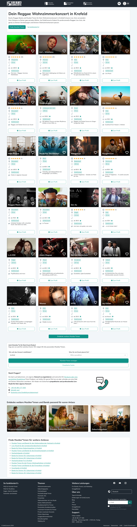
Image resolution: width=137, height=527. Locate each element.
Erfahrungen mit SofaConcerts (81, 498)
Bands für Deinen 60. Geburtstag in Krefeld (26, 458)
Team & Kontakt (76, 495)
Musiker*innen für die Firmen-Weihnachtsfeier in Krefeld (31, 463)
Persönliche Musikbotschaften (46, 507)
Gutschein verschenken (10, 493)
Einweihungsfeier (43, 519)
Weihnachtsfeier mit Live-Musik (47, 500)
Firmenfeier (41, 498)
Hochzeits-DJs (42, 496)
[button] (126, 3)
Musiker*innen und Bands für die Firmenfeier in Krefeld (30, 466)
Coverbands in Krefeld (19, 468)
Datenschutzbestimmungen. (118, 509)
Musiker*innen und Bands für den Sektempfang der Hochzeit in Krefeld (36, 443)
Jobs (73, 502)
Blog (73, 500)
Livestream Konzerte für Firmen (47, 509)
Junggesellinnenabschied (45, 516)
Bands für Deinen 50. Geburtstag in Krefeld (26, 456)
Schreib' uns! (15, 390)
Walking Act (41, 521)
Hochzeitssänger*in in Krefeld (22, 461)
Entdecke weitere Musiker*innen (68, 336)
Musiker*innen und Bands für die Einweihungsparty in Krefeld (33, 451)
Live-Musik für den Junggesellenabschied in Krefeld (29, 446)
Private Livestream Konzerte (46, 512)
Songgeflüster (76, 489)
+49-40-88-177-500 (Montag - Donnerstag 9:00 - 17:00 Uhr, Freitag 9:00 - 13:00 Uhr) (86, 520)
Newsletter (75, 509)
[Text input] (118, 502)
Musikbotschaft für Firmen (45, 505)
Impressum (106, 525)
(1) (110, 314)
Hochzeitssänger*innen (44, 493)
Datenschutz (114, 525)
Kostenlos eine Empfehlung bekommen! (24, 392)
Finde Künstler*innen (17, 27)
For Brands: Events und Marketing (82, 486)
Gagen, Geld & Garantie (10, 491)
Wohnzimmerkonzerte (44, 486)
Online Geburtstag (43, 514)
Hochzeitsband (42, 491)
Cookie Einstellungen (129, 525)
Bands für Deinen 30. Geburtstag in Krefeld (26, 470)
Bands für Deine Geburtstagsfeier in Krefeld (27, 448)
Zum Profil (22, 80)
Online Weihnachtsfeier (44, 503)
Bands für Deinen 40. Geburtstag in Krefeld (26, 473)
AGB (120, 525)
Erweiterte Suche (68, 365)
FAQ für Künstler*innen (10, 486)
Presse (74, 505)
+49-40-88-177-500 (18, 388)
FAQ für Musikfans (9, 489)
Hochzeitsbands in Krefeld (20, 453)
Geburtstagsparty (43, 489)
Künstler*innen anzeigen (68, 361)
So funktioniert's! (33, 27)
